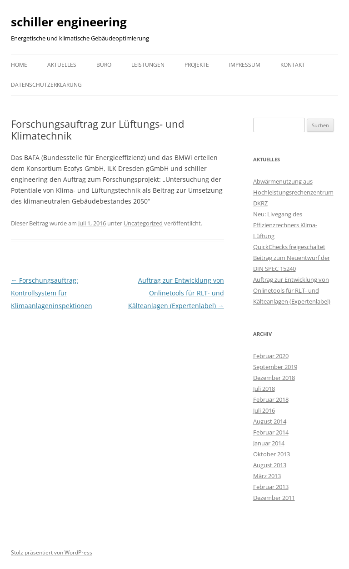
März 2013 (267, 476)
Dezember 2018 (274, 378)
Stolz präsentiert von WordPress (51, 552)
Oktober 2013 (271, 454)
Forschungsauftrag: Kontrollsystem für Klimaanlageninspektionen (51, 293)
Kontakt (292, 65)
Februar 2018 (271, 399)
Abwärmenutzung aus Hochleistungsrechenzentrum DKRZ (293, 192)
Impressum (244, 65)
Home (19, 65)
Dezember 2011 (274, 498)
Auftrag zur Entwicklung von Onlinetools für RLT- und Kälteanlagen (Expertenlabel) (176, 293)
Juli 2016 (264, 410)
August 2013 (269, 465)
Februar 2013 (271, 487)
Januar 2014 (268, 443)
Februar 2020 (271, 356)
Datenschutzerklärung (46, 85)
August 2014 (269, 421)
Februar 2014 (271, 432)
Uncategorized (143, 223)
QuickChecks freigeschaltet (289, 247)
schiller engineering (69, 22)
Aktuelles (61, 65)
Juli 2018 (264, 388)
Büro (103, 65)
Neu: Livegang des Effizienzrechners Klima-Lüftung (285, 225)
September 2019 (275, 367)
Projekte (196, 65)
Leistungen (148, 65)
